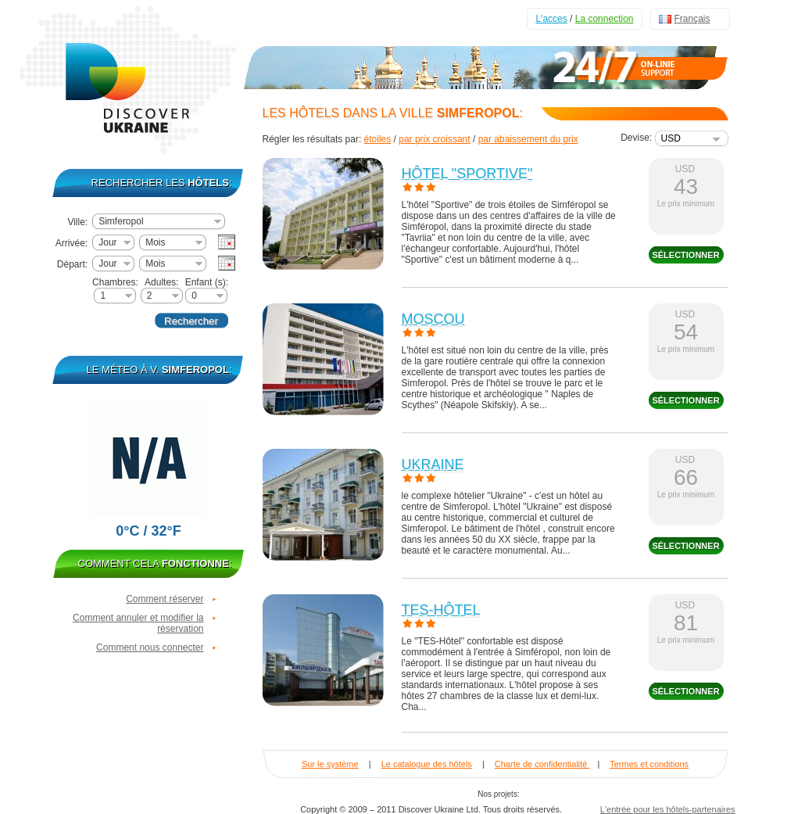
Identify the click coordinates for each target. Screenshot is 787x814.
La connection (604, 18)
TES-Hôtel (441, 610)
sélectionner (685, 255)
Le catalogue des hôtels (426, 764)
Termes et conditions (649, 764)
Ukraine (433, 464)
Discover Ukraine (130, 77)
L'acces (551, 18)
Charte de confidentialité (542, 764)
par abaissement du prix (528, 139)
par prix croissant (434, 139)
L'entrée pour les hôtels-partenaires (667, 809)
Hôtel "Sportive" (467, 173)
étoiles (378, 139)
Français (692, 18)
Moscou (433, 319)
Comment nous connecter (149, 647)
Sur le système (330, 764)
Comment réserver (164, 598)
